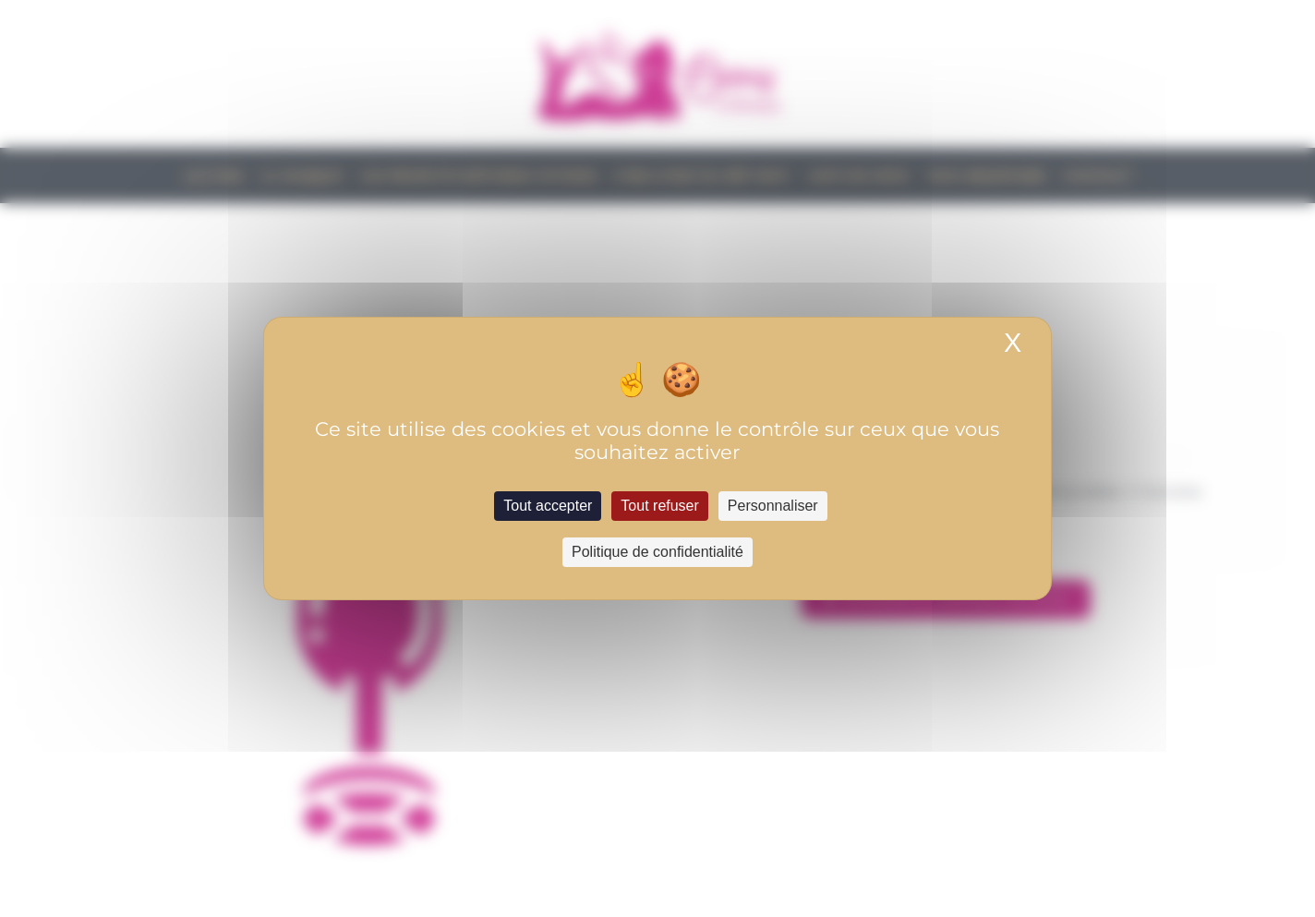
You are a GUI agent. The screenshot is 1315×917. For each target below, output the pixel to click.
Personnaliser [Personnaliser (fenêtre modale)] (773, 505)
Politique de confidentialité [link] (657, 552)
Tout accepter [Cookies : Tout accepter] (547, 505)
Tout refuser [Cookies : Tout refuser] (659, 505)
